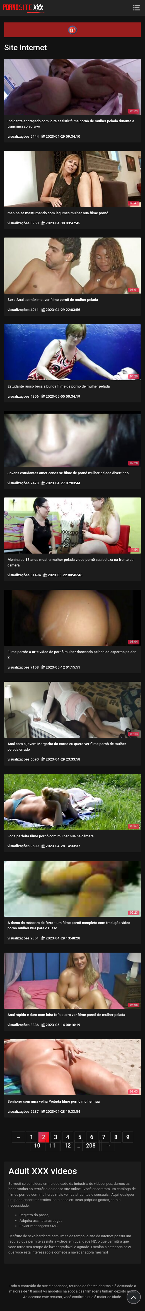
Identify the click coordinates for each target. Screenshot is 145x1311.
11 (52, 1145)
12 (67, 1145)
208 (91, 1145)
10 (37, 1145)
